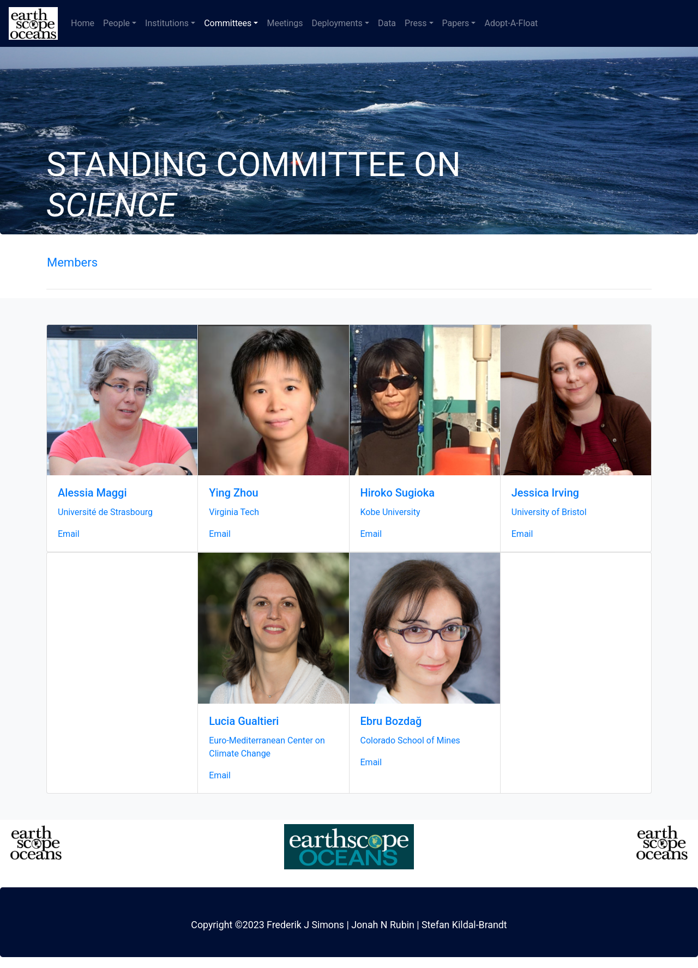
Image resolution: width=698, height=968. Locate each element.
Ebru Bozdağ (391, 721)
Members (72, 262)
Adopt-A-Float (511, 23)
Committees (227, 23)
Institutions (167, 23)
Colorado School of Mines (410, 740)
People (116, 23)
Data (387, 23)
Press (415, 23)
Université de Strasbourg (105, 512)
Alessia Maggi (92, 492)
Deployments (337, 23)
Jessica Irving (545, 492)
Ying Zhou (233, 492)
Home (82, 23)
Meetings (285, 23)
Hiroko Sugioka (397, 492)
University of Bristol (549, 512)
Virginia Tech (234, 512)
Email (69, 534)
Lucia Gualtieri (244, 721)
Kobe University (390, 512)
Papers (456, 23)
